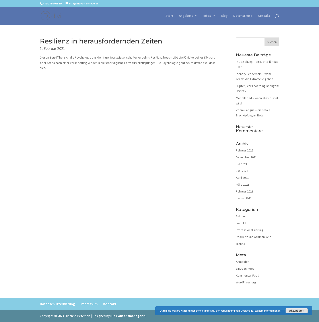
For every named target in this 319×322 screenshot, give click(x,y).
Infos (207, 16)
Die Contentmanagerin (128, 316)
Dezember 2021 (246, 157)
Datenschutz (242, 16)
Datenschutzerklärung (57, 304)
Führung (241, 216)
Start (169, 16)
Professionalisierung (249, 230)
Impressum (89, 304)
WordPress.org (246, 282)
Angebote (186, 16)
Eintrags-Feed (245, 269)
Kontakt (264, 16)
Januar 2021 (244, 198)
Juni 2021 (242, 171)
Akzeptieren (296, 310)
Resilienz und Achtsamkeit (253, 237)
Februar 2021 (244, 191)
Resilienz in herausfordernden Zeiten (101, 41)
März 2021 (242, 185)
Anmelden (242, 262)
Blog (224, 16)
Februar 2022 (244, 150)
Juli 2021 (241, 164)
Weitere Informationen (267, 310)
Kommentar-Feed (247, 275)
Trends (240, 244)
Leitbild (241, 223)
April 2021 (242, 178)
